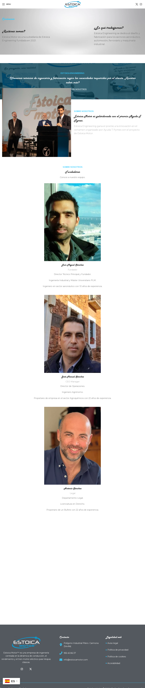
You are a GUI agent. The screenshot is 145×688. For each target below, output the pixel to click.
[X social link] (137, 4)
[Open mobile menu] (6, 4)
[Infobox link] (26, 35)
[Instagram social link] (141, 4)
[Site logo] (73, 4)
